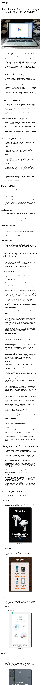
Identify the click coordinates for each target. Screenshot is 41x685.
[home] (4, 2)
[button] (39, 2)
